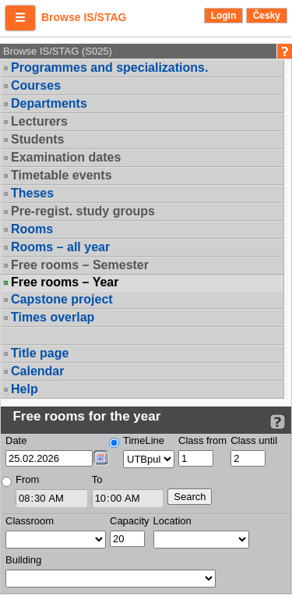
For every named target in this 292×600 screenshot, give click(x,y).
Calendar (37, 371)
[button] (20, 18)
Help (24, 389)
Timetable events (61, 175)
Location (172, 521)
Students (37, 139)
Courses (36, 85)
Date (15, 440)
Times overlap (52, 317)
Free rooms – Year (64, 282)
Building (23, 560)
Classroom (29, 521)
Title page (40, 353)
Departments (49, 103)
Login (224, 15)
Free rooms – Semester (80, 265)
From (27, 479)
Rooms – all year (60, 247)
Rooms (32, 229)
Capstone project (62, 299)
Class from (202, 440)
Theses (32, 193)
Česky (266, 15)
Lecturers (39, 121)
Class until (253, 440)
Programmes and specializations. (109, 67)
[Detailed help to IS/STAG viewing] (277, 422)
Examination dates (66, 157)
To (97, 479)
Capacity (130, 521)
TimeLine (143, 440)
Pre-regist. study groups (83, 211)
